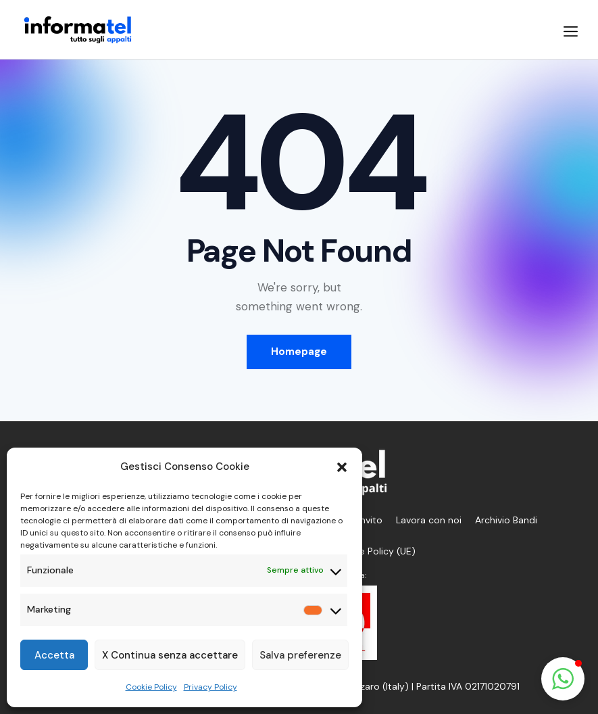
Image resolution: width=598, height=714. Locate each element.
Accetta (54, 655)
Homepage (299, 351)
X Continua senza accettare (170, 655)
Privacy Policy (210, 687)
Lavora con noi (429, 520)
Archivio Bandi (506, 520)
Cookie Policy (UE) (375, 551)
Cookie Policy (151, 687)
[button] (342, 467)
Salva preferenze (300, 655)
